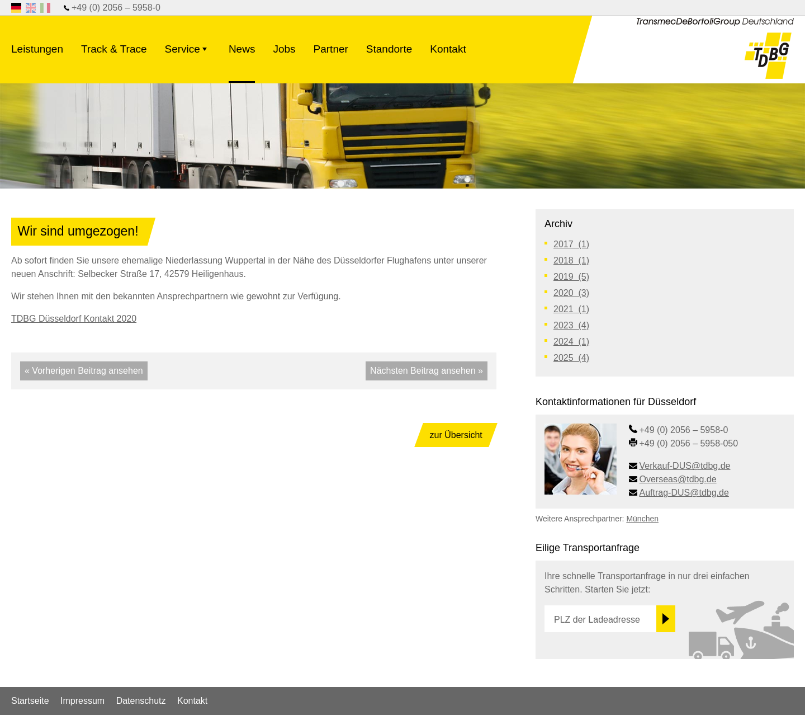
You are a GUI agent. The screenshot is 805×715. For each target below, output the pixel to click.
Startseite (30, 700)
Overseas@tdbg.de (678, 479)
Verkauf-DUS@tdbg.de (685, 466)
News (242, 49)
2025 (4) (571, 358)
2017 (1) (571, 244)
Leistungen (37, 49)
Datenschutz (141, 700)
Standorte (389, 49)
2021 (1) (571, 309)
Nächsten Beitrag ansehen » (426, 370)
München (642, 518)
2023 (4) (571, 325)
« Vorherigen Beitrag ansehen (84, 370)
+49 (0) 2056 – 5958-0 (116, 7)
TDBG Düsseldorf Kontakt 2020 (73, 318)
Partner (331, 49)
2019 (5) (571, 276)
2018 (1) (571, 260)
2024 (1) (571, 341)
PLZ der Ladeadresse (597, 619)
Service (188, 56)
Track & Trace (114, 49)
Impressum (82, 700)
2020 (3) (571, 293)
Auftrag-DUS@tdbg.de (684, 492)
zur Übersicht (456, 435)
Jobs (284, 49)
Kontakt (448, 49)
